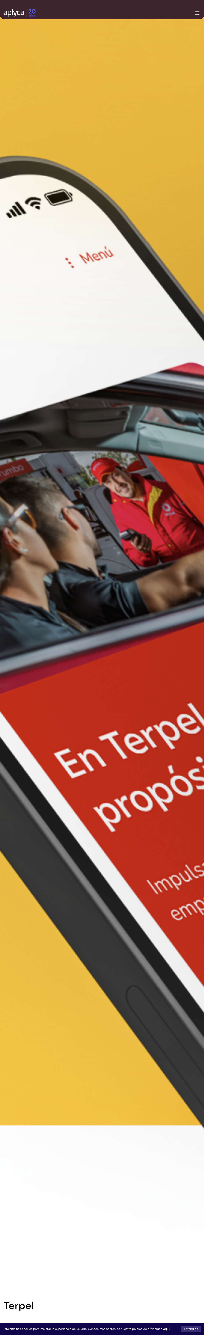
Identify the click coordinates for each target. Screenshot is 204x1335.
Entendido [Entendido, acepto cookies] (191, 1329)
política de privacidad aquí (150, 1329)
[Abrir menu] (197, 13)
